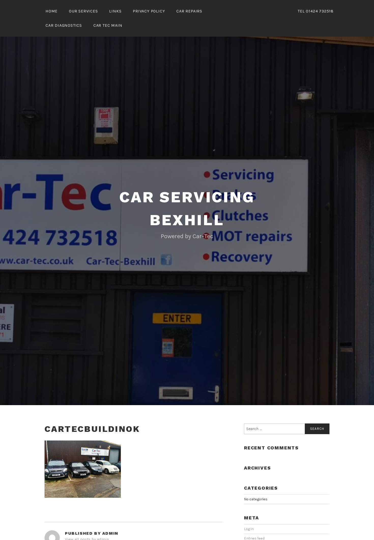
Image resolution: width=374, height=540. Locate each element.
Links (115, 11)
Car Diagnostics (64, 25)
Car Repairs (189, 11)
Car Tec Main (107, 25)
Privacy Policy (149, 11)
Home (51, 11)
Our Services (83, 11)
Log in (249, 529)
